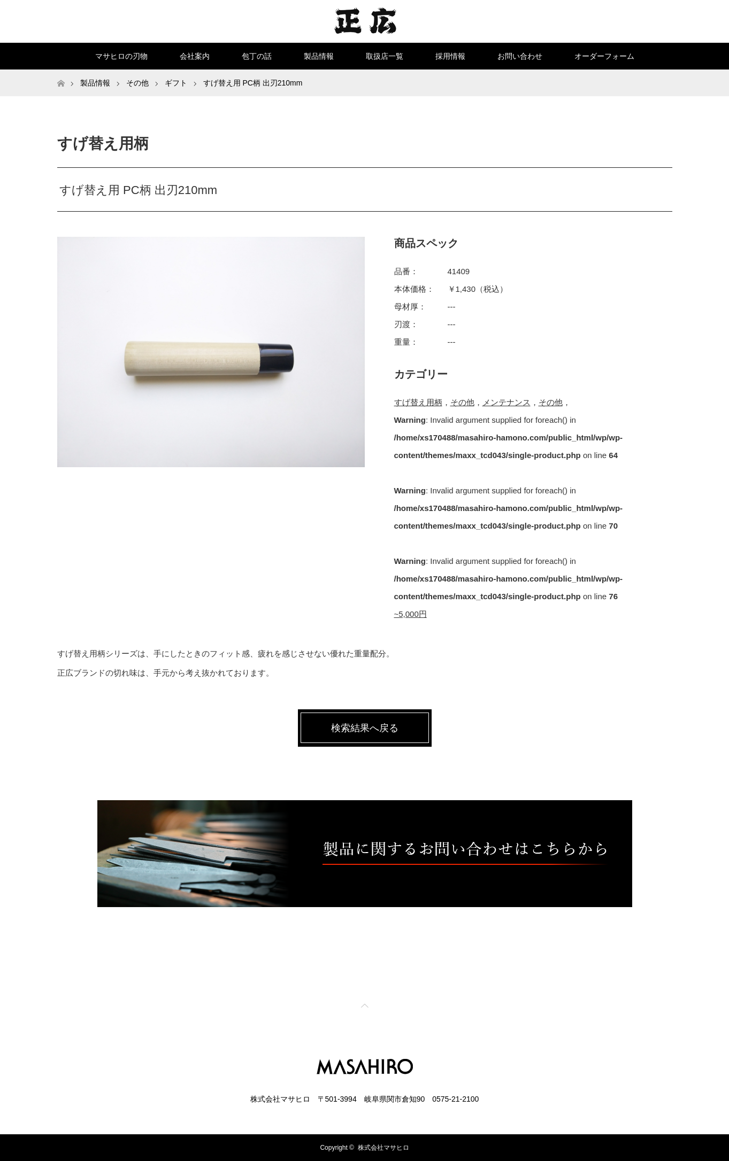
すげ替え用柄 (418, 402)
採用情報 (450, 56)
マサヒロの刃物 (121, 56)
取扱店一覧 (384, 56)
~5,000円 (410, 613)
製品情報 (319, 56)
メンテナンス (506, 402)
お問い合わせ (519, 56)
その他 (462, 402)
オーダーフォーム (604, 56)
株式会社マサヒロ (383, 1147)
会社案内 (195, 56)
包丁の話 (257, 56)
